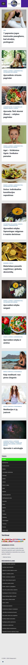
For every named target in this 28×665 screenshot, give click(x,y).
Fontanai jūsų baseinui (7, 605)
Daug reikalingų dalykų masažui (9, 596)
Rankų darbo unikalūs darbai (8, 599)
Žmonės (4, 527)
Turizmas (4, 523)
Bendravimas (5, 462)
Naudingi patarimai (6, 494)
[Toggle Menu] (3, 3)
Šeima (3, 504)
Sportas (4, 507)
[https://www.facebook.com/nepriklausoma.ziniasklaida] (3, 662)
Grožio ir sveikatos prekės (8, 573)
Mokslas (5, 371)
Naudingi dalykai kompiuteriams (9, 628)
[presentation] (14, 19)
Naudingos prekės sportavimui (9, 622)
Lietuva (4, 481)
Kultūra (3, 478)
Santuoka (4, 501)
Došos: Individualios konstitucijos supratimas (12, 192)
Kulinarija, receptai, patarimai (8, 564)
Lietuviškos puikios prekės (8, 583)
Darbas (4, 469)
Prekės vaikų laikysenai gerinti (9, 580)
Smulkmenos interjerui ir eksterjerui (10, 609)
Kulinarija (4, 475)
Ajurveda (10, 70)
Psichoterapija (18, 371)
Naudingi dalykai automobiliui (8, 618)
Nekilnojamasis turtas (7, 498)
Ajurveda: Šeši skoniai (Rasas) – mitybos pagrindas (13, 114)
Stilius (3, 510)
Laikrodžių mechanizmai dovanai (9, 612)
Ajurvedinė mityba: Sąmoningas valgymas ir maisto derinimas (13, 231)
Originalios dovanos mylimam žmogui (10, 631)
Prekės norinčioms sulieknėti (8, 576)
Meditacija (10, 371)
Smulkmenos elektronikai (7, 625)
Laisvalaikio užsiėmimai (7, 472)
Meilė (3, 488)
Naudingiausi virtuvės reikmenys (9, 593)
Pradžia (4, 459)
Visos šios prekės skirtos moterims (9, 589)
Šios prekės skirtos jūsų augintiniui (9, 615)
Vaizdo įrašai (5, 530)
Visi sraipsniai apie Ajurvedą (10, 72)
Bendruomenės (5, 465)
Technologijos (5, 520)
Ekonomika (6, 263)
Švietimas (4, 517)
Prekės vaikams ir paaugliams (8, 586)
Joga (4, 30)
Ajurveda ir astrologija (13, 448)
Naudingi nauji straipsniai (7, 567)
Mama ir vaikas (5, 485)
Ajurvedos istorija (8, 441)
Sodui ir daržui (5, 602)
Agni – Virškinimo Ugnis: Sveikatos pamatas (11, 153)
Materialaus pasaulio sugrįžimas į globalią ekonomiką (12, 269)
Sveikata (5, 70)
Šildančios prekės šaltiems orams (9, 570)
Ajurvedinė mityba (18, 70)
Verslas (11, 263)
